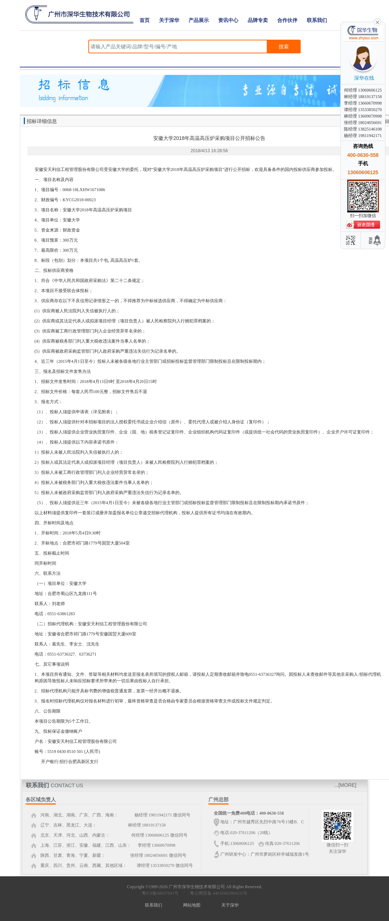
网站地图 (191, 905)
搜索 (284, 46)
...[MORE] (345, 785)
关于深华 (169, 20)
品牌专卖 (258, 20)
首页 (145, 20)
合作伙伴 (287, 20)
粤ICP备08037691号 (160, 893)
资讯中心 (228, 20)
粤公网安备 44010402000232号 (217, 893)
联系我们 (317, 20)
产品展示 (199, 20)
